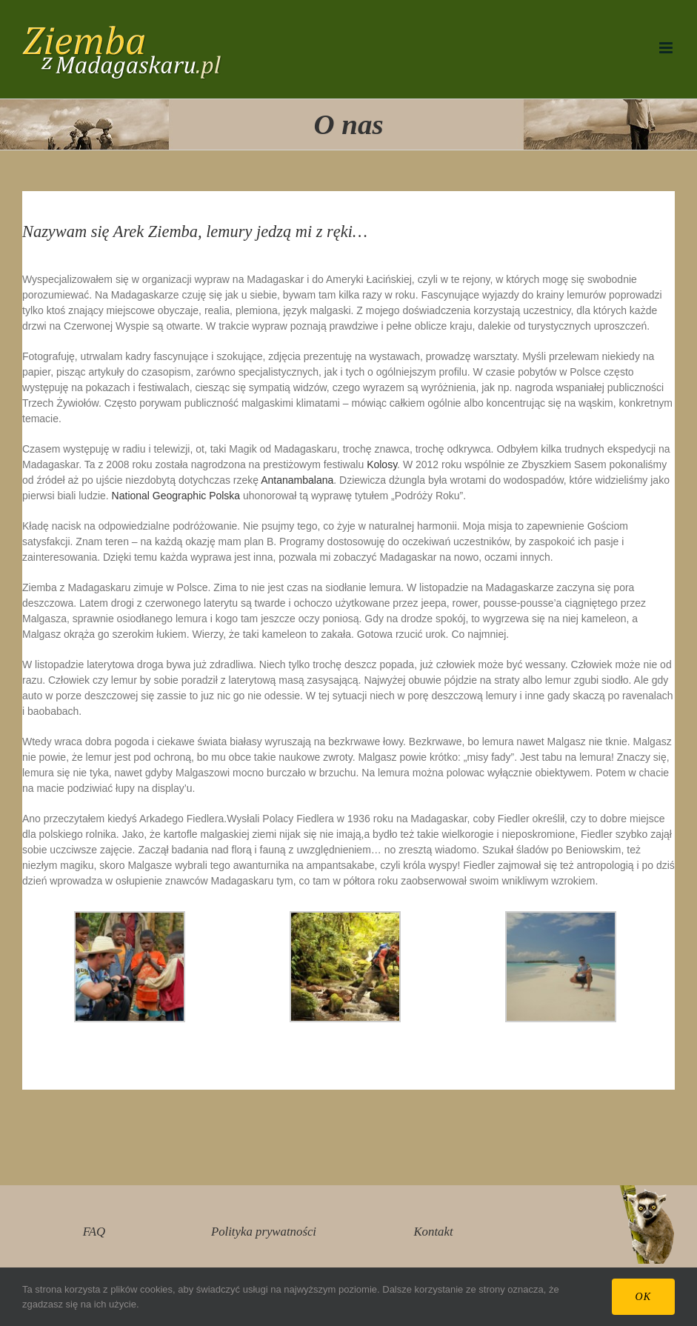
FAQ (94, 1232)
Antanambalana (297, 480)
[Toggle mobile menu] (667, 48)
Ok (643, 1296)
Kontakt (433, 1232)
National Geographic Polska (176, 496)
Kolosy (382, 464)
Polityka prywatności (263, 1232)
